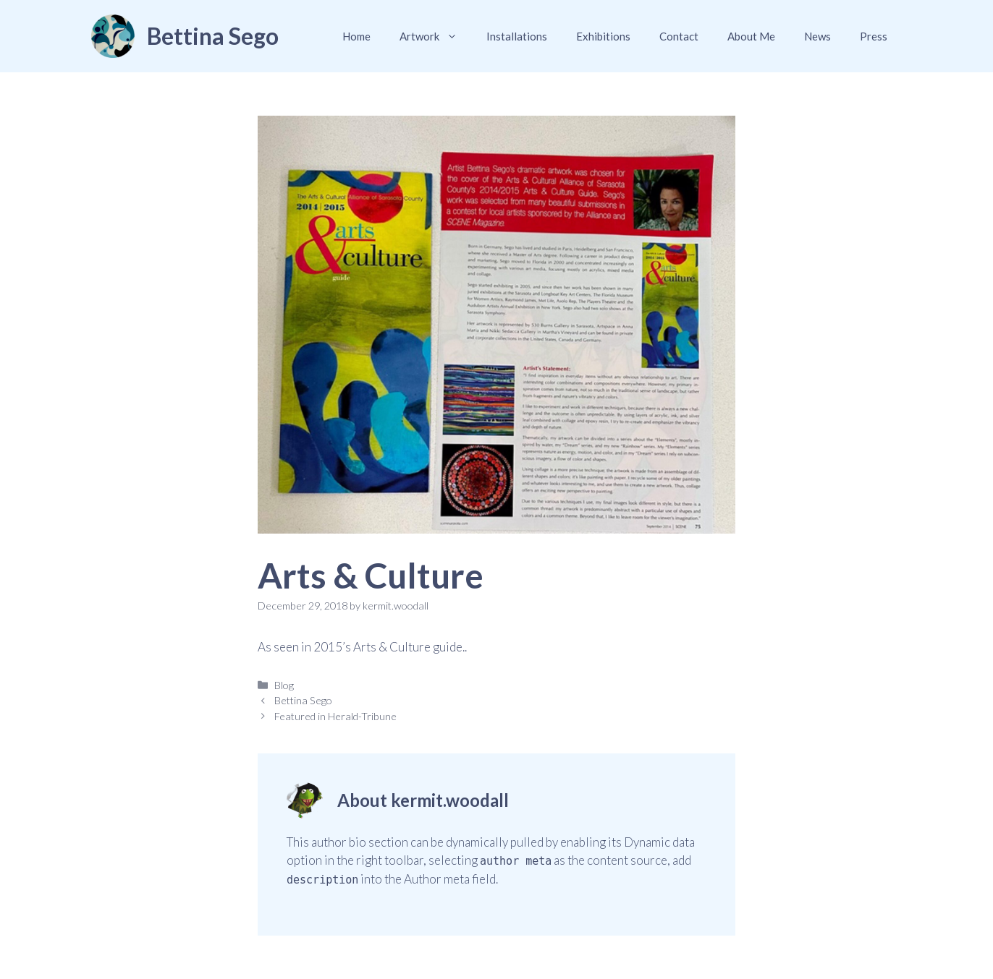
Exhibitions (603, 36)
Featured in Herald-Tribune (335, 716)
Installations (516, 36)
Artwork (436, 36)
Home (356, 36)
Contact (678, 36)
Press (873, 36)
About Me (751, 36)
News (817, 36)
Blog (284, 685)
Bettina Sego (213, 36)
